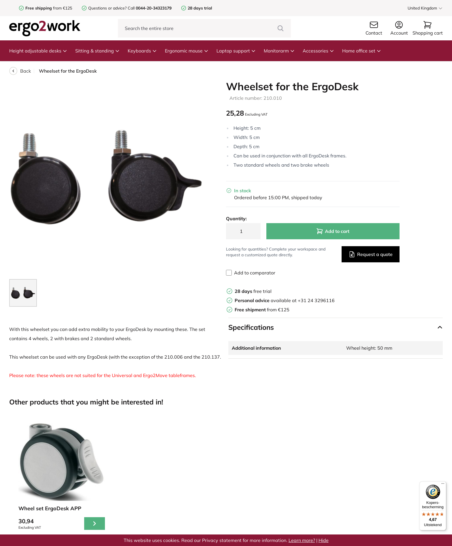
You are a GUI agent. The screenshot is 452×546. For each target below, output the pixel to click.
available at (266, 300)
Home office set (361, 51)
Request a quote (371, 254)
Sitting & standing (97, 51)
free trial (253, 291)
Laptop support (236, 51)
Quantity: (236, 218)
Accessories (318, 51)
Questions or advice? (107, 8)
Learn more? (302, 540)
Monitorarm (279, 51)
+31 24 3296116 (316, 300)
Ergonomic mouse (186, 51)
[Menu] (442, 484)
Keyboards (142, 51)
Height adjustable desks (38, 51)
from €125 (48, 8)
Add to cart (332, 231)
